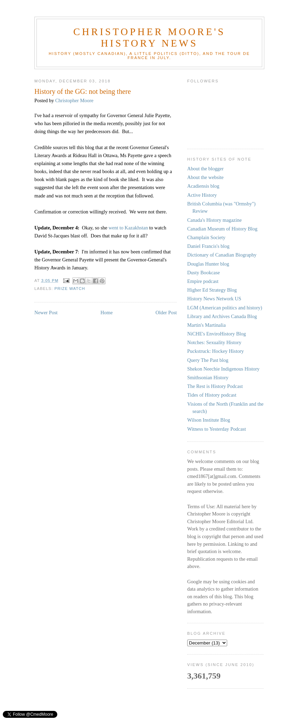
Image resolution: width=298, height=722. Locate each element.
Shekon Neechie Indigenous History (223, 369)
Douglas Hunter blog (208, 264)
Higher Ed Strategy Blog (212, 290)
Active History (202, 195)
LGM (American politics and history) (224, 307)
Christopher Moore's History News (149, 37)
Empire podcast (202, 281)
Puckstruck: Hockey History (215, 351)
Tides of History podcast (211, 395)
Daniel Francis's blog (208, 246)
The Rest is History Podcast (215, 386)
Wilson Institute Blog (208, 420)
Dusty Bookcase (203, 272)
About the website (205, 177)
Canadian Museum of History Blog (222, 229)
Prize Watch (70, 288)
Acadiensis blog (203, 186)
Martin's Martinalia (206, 325)
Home (106, 312)
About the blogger (205, 168)
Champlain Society (206, 237)
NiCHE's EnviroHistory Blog (216, 333)
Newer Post (46, 312)
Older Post (166, 312)
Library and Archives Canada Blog (222, 316)
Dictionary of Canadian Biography (221, 255)
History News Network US (214, 298)
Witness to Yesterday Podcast (216, 429)
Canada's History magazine (214, 220)
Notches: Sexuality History (214, 342)
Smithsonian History (208, 377)
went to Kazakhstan (128, 227)
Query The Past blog (207, 360)
